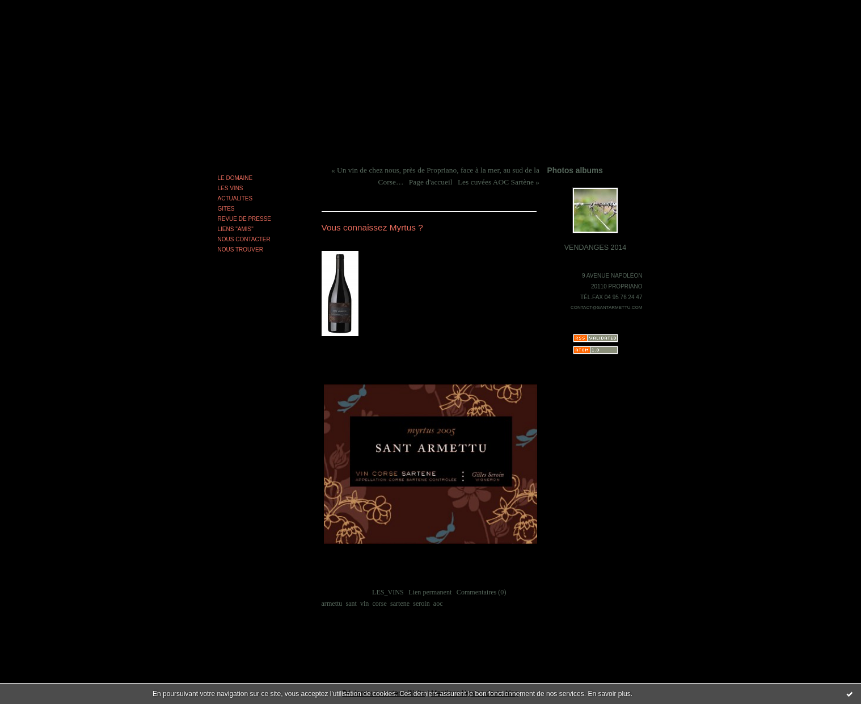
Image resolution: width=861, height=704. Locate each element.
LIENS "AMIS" (236, 229)
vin (364, 603)
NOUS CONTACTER (244, 239)
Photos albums (575, 170)
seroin (421, 603)
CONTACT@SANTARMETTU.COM (606, 307)
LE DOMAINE (235, 178)
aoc (438, 603)
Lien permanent (429, 592)
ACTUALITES (235, 198)
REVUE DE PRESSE (244, 219)
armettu (332, 603)
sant (350, 603)
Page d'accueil (431, 182)
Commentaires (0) (482, 592)
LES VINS (230, 188)
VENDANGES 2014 (595, 248)
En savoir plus (609, 694)
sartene (400, 603)
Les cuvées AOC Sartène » (498, 182)
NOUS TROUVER (240, 249)
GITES (226, 209)
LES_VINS (388, 592)
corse (379, 603)
